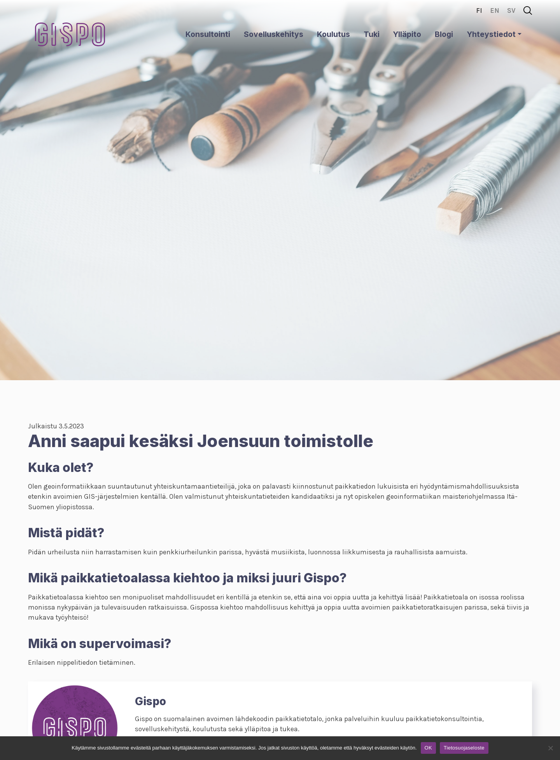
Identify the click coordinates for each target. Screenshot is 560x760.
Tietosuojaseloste (464, 748)
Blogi (444, 34)
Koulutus (333, 34)
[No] (550, 748)
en (494, 10)
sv (511, 10)
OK (428, 748)
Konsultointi (208, 34)
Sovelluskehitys (273, 34)
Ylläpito (407, 34)
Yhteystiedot (491, 34)
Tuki (372, 34)
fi (479, 10)
